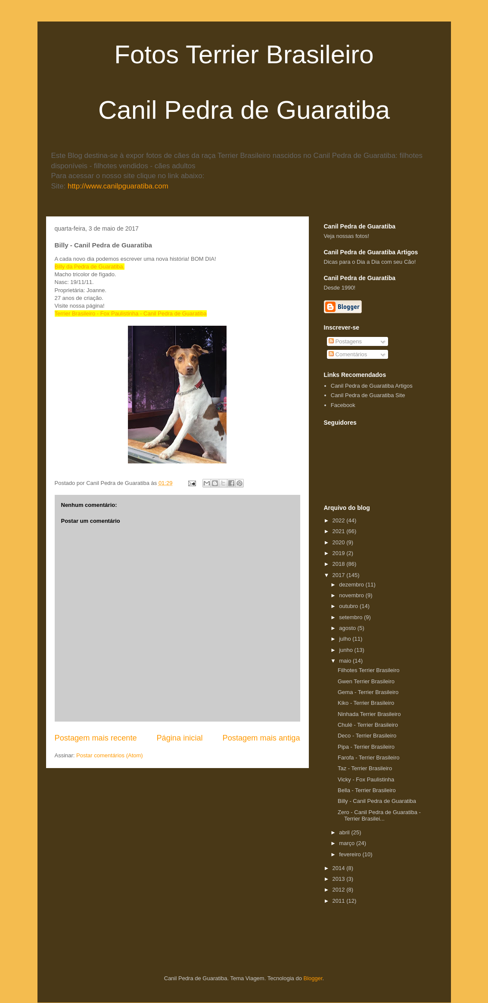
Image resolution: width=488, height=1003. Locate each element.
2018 (340, 564)
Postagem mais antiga (261, 738)
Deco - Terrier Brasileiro (367, 735)
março (347, 843)
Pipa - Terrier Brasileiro (366, 747)
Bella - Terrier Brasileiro (367, 790)
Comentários (348, 354)
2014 (340, 868)
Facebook (343, 405)
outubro (349, 606)
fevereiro (350, 854)
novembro (352, 595)
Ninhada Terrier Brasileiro (369, 714)
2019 (340, 553)
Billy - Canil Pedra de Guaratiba (377, 801)
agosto (348, 628)
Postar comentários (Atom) (109, 755)
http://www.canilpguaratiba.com (118, 186)
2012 (340, 889)
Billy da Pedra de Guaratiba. (90, 266)
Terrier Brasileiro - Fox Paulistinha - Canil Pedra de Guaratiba (131, 313)
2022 (340, 520)
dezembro (352, 584)
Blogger (313, 978)
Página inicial (179, 738)
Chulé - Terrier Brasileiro (368, 725)
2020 (340, 542)
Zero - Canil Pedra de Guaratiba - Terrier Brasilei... (379, 815)
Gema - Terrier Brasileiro (368, 692)
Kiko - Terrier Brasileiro (366, 703)
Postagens (345, 341)
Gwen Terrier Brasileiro (366, 681)
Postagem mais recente (96, 738)
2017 (340, 575)
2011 (340, 901)
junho (346, 650)
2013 (340, 879)
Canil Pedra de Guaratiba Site (368, 395)
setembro (351, 617)
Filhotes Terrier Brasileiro (369, 670)
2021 (340, 531)
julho (345, 639)
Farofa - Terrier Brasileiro (369, 757)
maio (346, 660)
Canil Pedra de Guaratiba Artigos (372, 386)
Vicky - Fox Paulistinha (366, 779)
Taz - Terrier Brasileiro (365, 768)
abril (345, 832)
